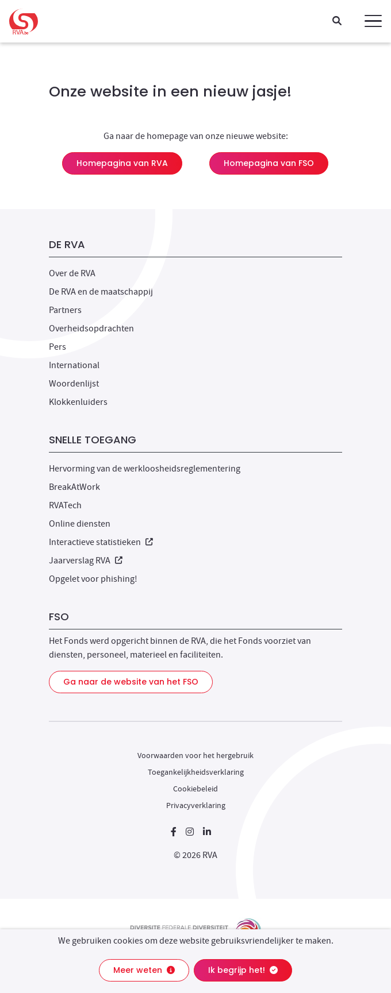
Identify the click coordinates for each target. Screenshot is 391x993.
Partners (65, 310)
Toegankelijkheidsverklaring (196, 772)
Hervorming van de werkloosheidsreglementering (144, 468)
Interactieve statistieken (101, 542)
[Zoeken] (337, 21)
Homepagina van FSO (269, 163)
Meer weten (144, 970)
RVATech (65, 505)
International (74, 365)
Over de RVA (72, 273)
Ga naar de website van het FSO (130, 681)
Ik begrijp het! (243, 970)
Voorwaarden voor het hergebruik (195, 755)
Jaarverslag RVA (85, 560)
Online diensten (79, 524)
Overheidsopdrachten (91, 328)
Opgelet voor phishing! (93, 579)
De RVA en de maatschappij (101, 291)
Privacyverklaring (195, 805)
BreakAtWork (74, 487)
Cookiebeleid (195, 788)
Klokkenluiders (78, 402)
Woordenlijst (74, 383)
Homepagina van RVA (122, 163)
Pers (57, 347)
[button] (373, 21)
